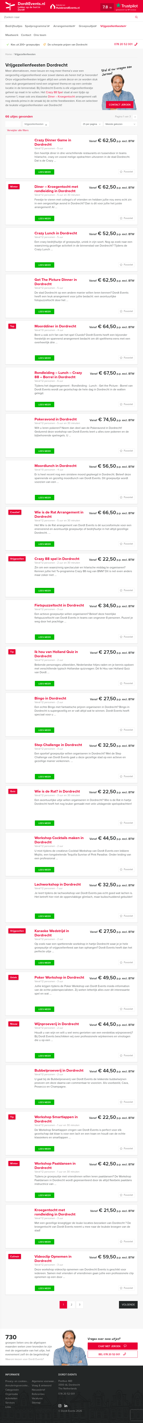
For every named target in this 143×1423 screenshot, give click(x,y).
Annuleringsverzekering (17, 1385)
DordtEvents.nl (34, 6)
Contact (26, 35)
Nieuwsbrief (38, 1390)
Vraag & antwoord (41, 1385)
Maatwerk (11, 35)
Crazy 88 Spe (54, 92)
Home (8, 54)
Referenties (38, 1394)
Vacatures (37, 1398)
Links (8, 1407)
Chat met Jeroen (112, 1346)
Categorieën (12, 1390)
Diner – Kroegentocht (61, 96)
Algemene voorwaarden (44, 1381)
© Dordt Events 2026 (70, 1411)
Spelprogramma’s (36, 26)
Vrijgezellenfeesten (117, 26)
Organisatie (11, 1394)
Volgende (128, 1305)
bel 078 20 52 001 (113, 1354)
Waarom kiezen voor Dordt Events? (24, 1359)
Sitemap (36, 1403)
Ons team (41, 35)
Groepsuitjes (90, 26)
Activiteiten (11, 1398)
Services (10, 1403)
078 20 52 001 (123, 44)
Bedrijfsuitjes (13, 26)
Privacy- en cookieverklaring (17, 1381)
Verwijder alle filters (18, 130)
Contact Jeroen (120, 105)
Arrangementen (65, 26)
